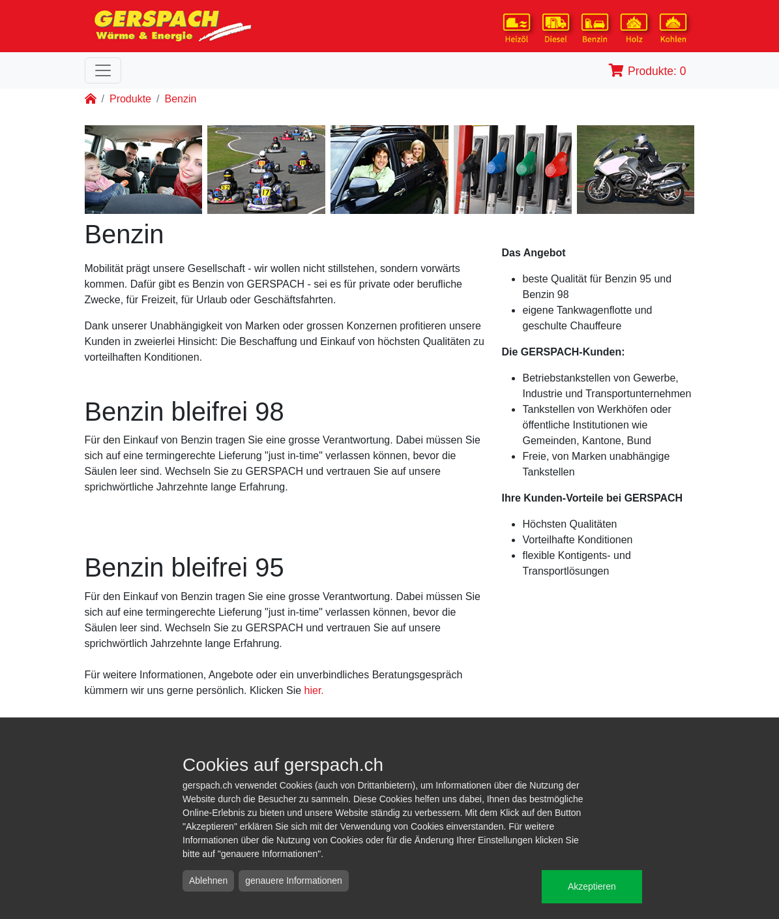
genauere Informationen (293, 880)
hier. (314, 690)
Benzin (180, 98)
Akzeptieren (592, 886)
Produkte (130, 98)
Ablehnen (208, 880)
